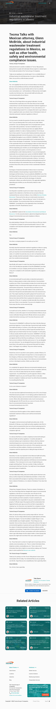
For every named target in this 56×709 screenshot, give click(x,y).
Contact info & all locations (15, 695)
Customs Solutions (33, 673)
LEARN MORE (45, 694)
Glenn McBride (13, 81)
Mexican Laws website (29, 550)
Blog (10, 680)
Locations (11, 673)
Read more (45, 590)
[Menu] (50, 3)
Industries (11, 677)
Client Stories (12, 670)
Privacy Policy (36, 701)
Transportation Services (34, 680)
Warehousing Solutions (34, 677)
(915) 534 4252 (42, 3)
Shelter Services (33, 670)
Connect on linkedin (33, 590)
